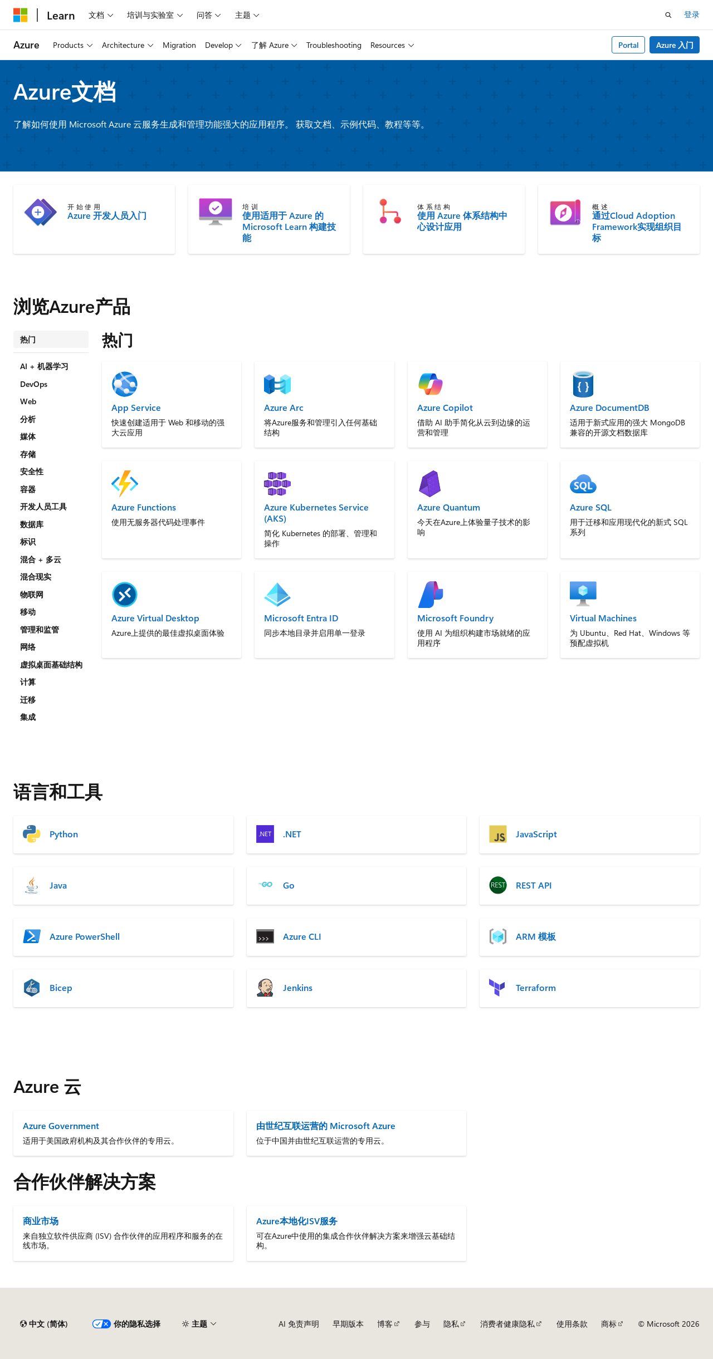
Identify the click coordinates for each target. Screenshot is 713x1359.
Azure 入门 (675, 45)
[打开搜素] (668, 15)
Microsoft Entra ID (301, 618)
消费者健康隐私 (507, 1323)
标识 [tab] (28, 541)
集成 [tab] (28, 717)
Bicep (61, 987)
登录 (692, 14)
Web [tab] (28, 401)
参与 (422, 1323)
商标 (609, 1323)
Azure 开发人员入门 (106, 215)
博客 (385, 1323)
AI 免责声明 (299, 1323)
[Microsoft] (20, 15)
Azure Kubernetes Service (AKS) (316, 513)
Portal (628, 45)
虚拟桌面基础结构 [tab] (51, 664)
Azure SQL (591, 507)
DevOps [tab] (33, 384)
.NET (292, 834)
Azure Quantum (448, 507)
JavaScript (536, 834)
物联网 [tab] (31, 594)
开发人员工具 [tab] (43, 506)
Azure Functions (143, 507)
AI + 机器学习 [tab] (44, 366)
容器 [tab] (28, 489)
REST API (534, 885)
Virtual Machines (603, 618)
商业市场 (40, 1220)
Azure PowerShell (85, 936)
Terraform (536, 987)
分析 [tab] (28, 419)
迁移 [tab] (28, 699)
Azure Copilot (445, 407)
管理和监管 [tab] (39, 629)
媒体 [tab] (28, 436)
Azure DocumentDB (609, 407)
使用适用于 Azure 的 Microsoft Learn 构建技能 (289, 226)
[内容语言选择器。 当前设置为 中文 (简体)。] (44, 1324)
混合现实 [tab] (35, 576)
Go (289, 885)
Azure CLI (302, 936)
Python (64, 834)
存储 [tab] (28, 454)
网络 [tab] (28, 646)
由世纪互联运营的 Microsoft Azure (325, 1125)
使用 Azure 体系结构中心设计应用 (462, 221)
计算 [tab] (28, 681)
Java (58, 885)
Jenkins (297, 987)
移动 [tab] (28, 611)
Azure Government (61, 1125)
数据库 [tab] (31, 524)
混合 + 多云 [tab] (40, 559)
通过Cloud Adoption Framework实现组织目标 (637, 226)
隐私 (451, 1323)
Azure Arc (284, 407)
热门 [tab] (28, 339)
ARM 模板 (536, 936)
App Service (136, 407)
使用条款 (572, 1323)
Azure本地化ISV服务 (297, 1220)
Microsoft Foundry (455, 618)
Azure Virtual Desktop (155, 618)
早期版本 (348, 1323)
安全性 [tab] (31, 471)
